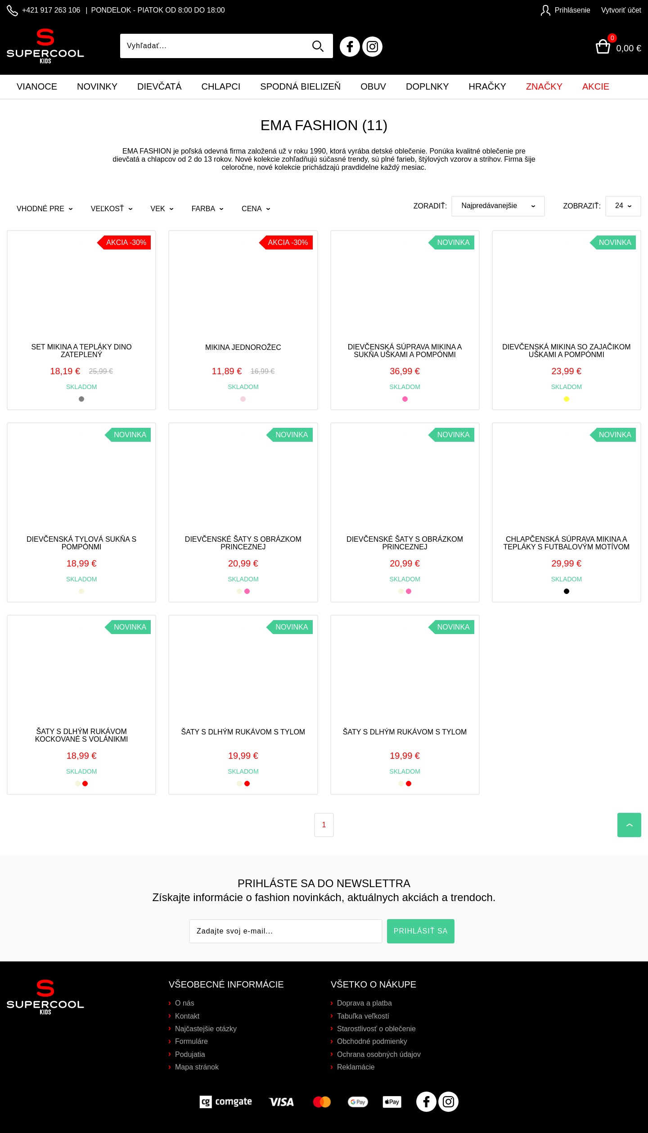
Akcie (595, 86)
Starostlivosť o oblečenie (376, 1029)
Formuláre (191, 1041)
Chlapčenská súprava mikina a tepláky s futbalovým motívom (567, 543)
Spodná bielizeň (300, 86)
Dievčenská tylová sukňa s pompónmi (81, 543)
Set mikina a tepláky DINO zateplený (82, 351)
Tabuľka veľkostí (363, 1016)
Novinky (97, 86)
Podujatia (190, 1054)
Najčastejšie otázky (206, 1029)
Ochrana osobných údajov (379, 1054)
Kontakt (187, 1016)
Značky (544, 86)
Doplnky (427, 86)
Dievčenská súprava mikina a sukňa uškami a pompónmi (405, 351)
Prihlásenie (565, 10)
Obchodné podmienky (372, 1041)
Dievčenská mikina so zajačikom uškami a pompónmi (566, 351)
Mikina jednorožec (243, 347)
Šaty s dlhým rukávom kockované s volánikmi (81, 735)
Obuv (373, 86)
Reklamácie (356, 1067)
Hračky (487, 86)
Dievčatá (159, 86)
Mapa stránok (197, 1067)
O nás (184, 1003)
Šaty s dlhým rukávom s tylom (243, 732)
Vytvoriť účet (621, 10)
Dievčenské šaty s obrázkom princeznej (243, 543)
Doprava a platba (364, 1003)
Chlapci (221, 86)
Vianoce (37, 86)
